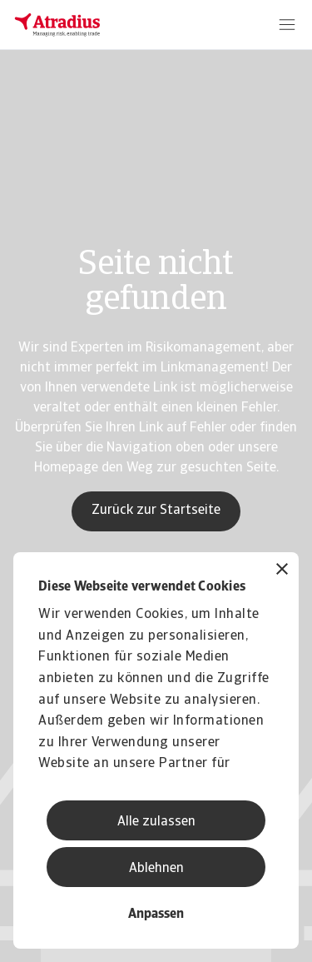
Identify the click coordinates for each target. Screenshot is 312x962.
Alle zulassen (156, 822)
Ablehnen (156, 868)
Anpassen (156, 914)
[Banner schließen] (282, 571)
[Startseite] (57, 25)
